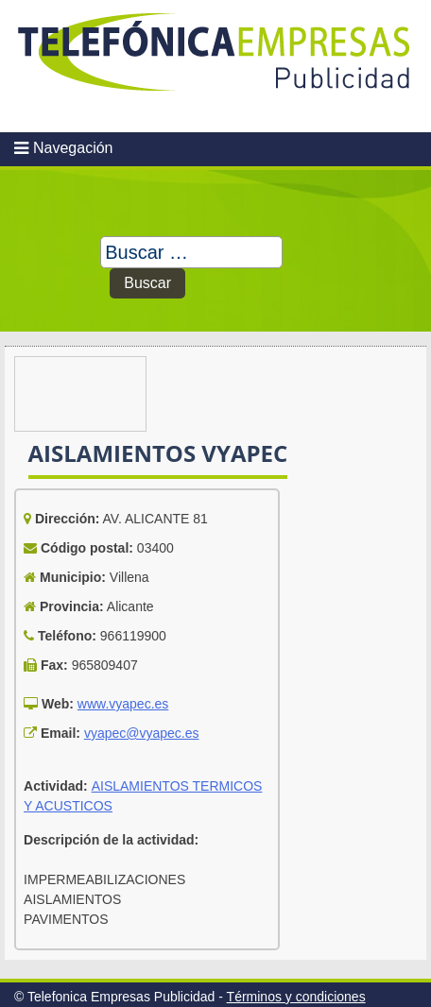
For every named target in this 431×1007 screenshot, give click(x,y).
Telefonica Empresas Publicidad (215, 66)
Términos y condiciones (296, 996)
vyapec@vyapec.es (141, 733)
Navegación (73, 148)
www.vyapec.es (123, 703)
